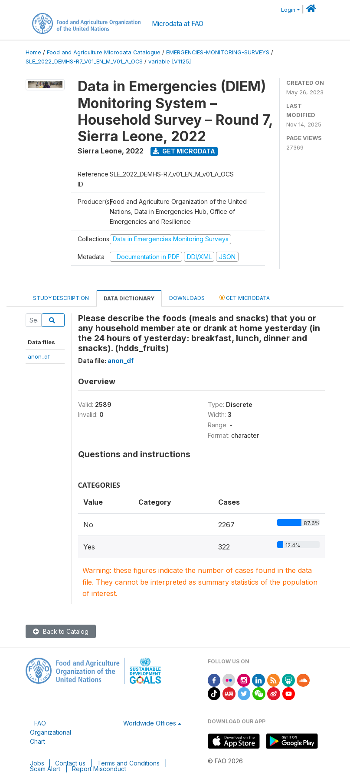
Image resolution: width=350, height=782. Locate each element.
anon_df (39, 356)
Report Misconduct (99, 768)
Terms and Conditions (128, 763)
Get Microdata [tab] (244, 297)
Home (33, 52)
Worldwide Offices (149, 723)
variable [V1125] (169, 61)
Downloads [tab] (187, 298)
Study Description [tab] (61, 298)
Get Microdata (184, 151)
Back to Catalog (60, 631)
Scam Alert (45, 768)
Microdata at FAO (177, 24)
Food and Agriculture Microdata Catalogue (103, 52)
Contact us (70, 763)
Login (288, 10)
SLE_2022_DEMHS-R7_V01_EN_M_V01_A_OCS (84, 61)
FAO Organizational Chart (50, 732)
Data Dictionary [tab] (129, 298)
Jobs (37, 763)
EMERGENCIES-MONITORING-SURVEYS (217, 52)
